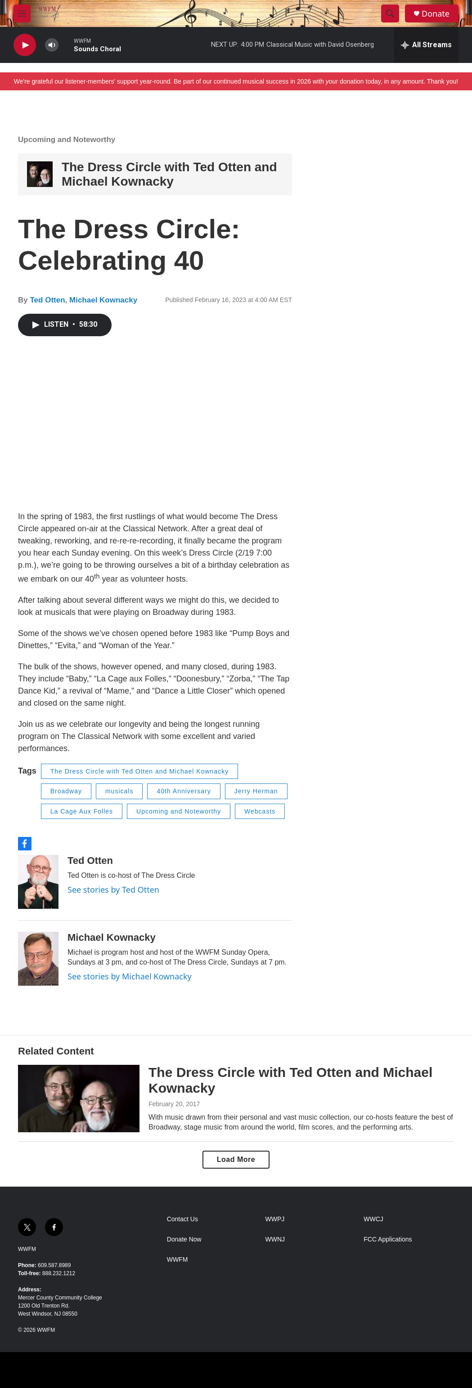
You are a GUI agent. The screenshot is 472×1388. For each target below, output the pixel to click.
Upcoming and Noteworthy (66, 139)
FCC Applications (388, 1239)
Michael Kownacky (103, 300)
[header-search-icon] (390, 13)
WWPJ (274, 1219)
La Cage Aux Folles (81, 811)
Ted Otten (47, 300)
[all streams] (426, 45)
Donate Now (184, 1239)
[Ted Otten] (38, 882)
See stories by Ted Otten (113, 889)
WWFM (27, 1249)
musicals (119, 791)
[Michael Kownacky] (38, 959)
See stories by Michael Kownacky (129, 976)
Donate (436, 13)
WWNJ (275, 1239)
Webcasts (259, 811)
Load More (236, 1159)
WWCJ (373, 1219)
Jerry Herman (256, 791)
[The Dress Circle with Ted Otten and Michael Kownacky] (40, 174)
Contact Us (182, 1219)
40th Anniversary (184, 791)
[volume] (51, 45)
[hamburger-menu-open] (22, 13)
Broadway (66, 791)
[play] (25, 45)
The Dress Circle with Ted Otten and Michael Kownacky (169, 174)
